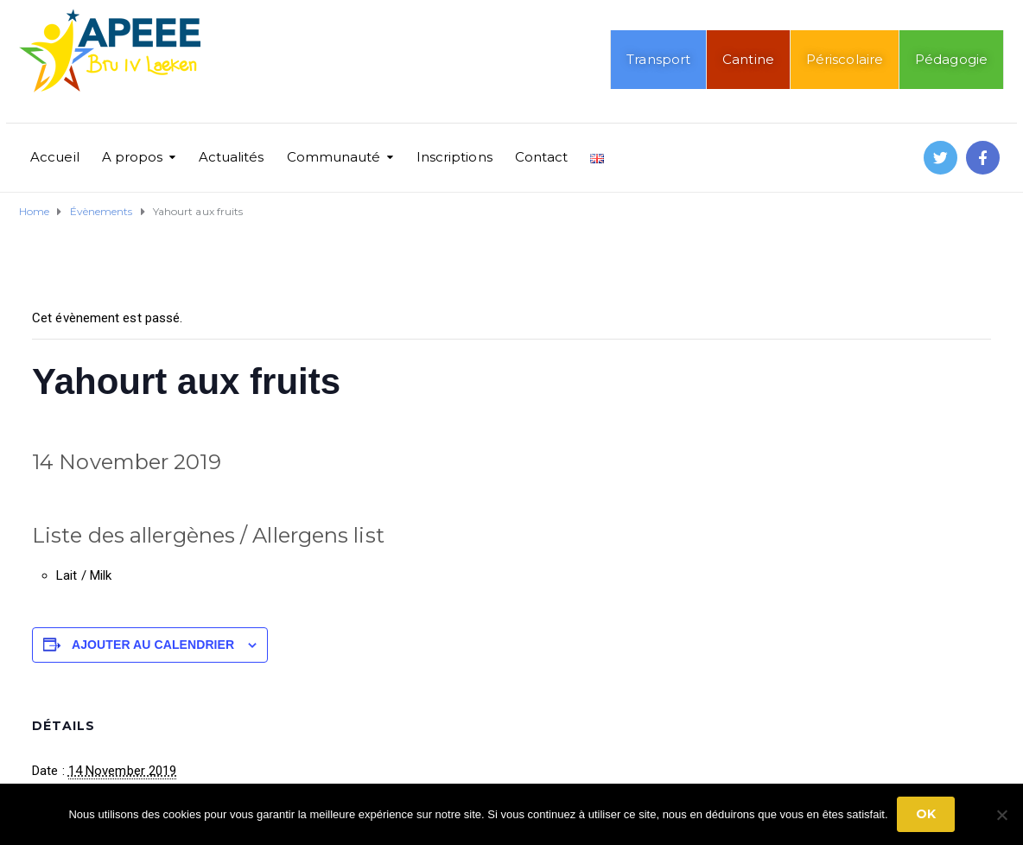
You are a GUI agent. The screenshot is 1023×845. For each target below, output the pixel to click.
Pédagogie (951, 59)
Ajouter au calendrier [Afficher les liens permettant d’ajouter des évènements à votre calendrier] (153, 644)
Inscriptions (454, 157)
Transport (658, 59)
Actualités (231, 157)
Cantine (748, 59)
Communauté (334, 157)
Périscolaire (844, 59)
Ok (926, 814)
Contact (542, 157)
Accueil (54, 157)
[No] (1001, 814)
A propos (132, 157)
